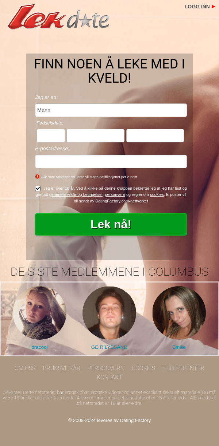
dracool (39, 347)
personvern (115, 194)
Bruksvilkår (62, 368)
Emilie (179, 347)
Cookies (143, 368)
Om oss (25, 368)
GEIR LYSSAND (109, 347)
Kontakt (109, 377)
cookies (157, 194)
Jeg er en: (46, 97)
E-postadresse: (52, 148)
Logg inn (197, 6)
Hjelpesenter (183, 368)
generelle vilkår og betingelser (76, 194)
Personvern (106, 368)
